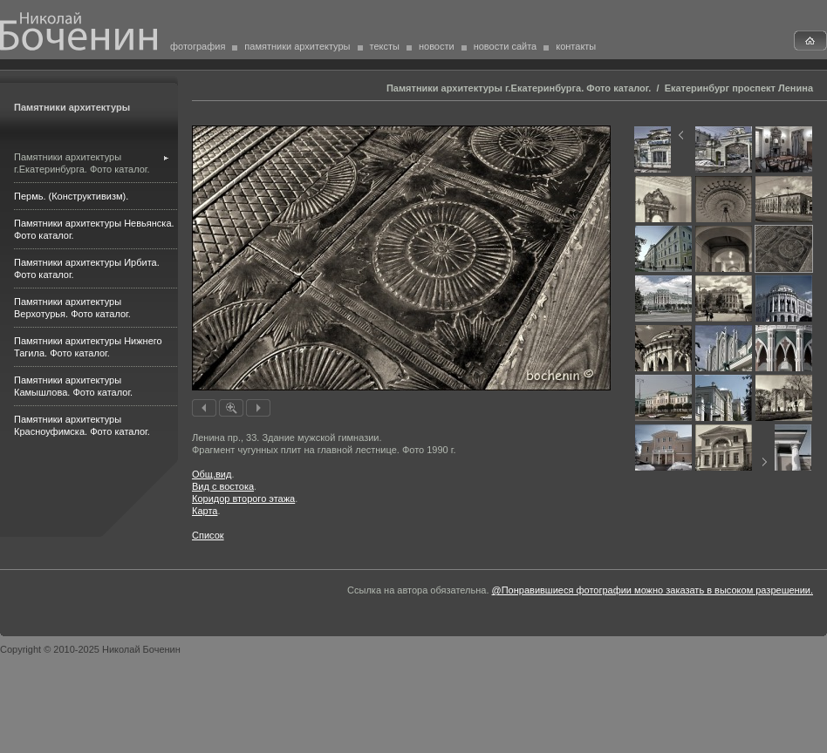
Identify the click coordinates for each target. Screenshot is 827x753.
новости (437, 46)
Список (208, 535)
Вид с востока (223, 486)
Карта (204, 510)
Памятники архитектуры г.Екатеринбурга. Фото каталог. (518, 88)
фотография (197, 46)
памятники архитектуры (297, 46)
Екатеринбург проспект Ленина (739, 88)
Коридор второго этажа (243, 498)
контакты (576, 46)
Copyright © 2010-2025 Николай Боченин (90, 649)
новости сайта (505, 46)
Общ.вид (211, 474)
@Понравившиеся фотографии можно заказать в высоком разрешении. (652, 590)
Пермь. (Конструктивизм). (71, 196)
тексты (385, 46)
